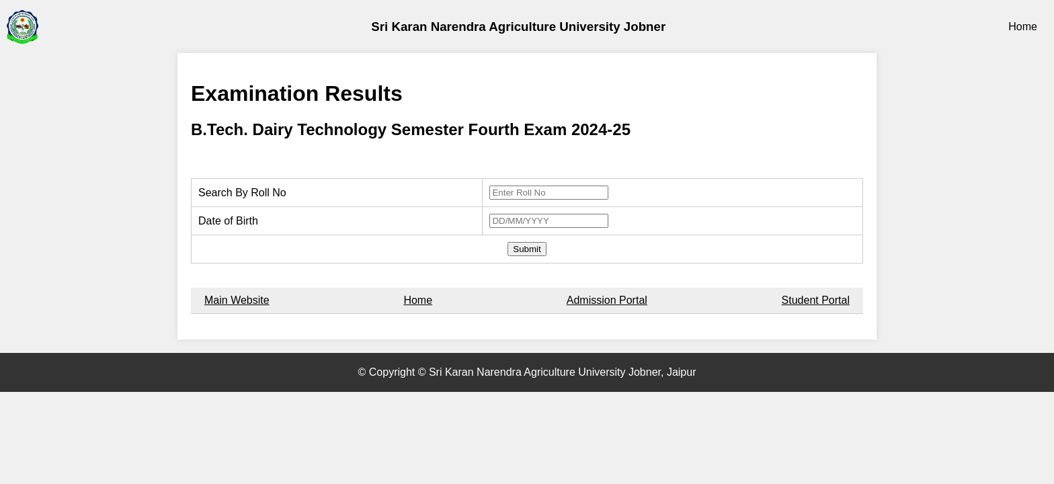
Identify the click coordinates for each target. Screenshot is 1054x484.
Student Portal (816, 300)
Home (1022, 26)
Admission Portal (607, 300)
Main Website (237, 300)
